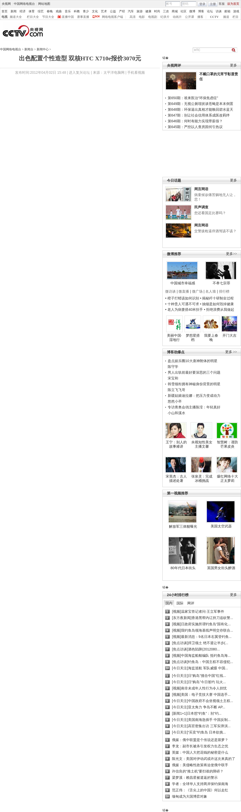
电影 (142, 17)
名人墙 (210, 291)
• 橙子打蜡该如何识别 (182, 298)
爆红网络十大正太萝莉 (227, 478)
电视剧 (152, 17)
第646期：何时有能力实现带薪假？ (195, 121)
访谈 (219, 11)
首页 (5, 11)
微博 (192, 11)
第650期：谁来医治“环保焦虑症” (193, 98)
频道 (226, 17)
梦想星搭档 (193, 337)
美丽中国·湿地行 (174, 337)
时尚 (157, 11)
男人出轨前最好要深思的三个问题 (194, 372)
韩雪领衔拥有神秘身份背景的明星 (194, 384)
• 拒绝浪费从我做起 (219, 309)
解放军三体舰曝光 (183, 526)
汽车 (131, 11)
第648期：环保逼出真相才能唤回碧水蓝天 (200, 109)
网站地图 (44, 4)
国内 (168, 603)
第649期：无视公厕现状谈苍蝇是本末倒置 (200, 104)
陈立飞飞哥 (176, 390)
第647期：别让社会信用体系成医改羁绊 (199, 115)
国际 (180, 603)
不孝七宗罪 (221, 283)
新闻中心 (43, 49)
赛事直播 (83, 17)
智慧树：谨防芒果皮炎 (227, 444)
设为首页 (233, 4)
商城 (175, 11)
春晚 (50, 11)
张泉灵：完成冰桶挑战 (201, 478)
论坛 (210, 11)
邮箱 (227, 11)
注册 (213, 4)
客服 (222, 4)
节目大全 (48, 17)
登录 (202, 4)
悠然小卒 (175, 401)
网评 (190, 603)
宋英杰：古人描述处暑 (176, 478)
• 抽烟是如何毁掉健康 (217, 304)
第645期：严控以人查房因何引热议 (195, 127)
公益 (113, 11)
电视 (5, 17)
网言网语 (201, 189)
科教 (77, 11)
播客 (200, 17)
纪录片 (164, 17)
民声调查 (201, 207)
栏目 (235, 17)
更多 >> (231, 352)
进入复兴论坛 (79, 72)
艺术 (104, 11)
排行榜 (224, 291)
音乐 (68, 11)
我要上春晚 (211, 337)
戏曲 (59, 11)
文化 (95, 11)
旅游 (140, 11)
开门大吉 (229, 335)
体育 (32, 11)
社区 (183, 11)
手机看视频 (136, 72)
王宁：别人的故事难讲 (176, 444)
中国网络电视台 (24, 4)
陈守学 (173, 367)
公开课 (189, 17)
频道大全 (16, 17)
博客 (201, 11)
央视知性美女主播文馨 (201, 444)
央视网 (6, 4)
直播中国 (68, 17)
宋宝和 (173, 378)
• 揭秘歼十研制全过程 (217, 298)
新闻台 (28, 49)
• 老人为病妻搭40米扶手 (184, 309)
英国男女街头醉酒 (221, 568)
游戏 (236, 11)
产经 (122, 11)
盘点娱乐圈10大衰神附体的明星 (192, 361)
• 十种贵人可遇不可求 (182, 304)
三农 (166, 11)
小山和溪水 (176, 413)
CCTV (214, 17)
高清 (133, 17)
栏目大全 (33, 17)
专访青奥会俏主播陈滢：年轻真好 (194, 407)
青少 (86, 11)
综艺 (41, 11)
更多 (233, 65)
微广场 (197, 291)
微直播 (183, 291)
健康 (148, 11)
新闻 (14, 11)
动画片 (177, 17)
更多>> (231, 254)
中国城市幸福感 (182, 283)
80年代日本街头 (183, 568)
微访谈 (170, 291)
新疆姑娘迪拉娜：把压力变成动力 (194, 396)
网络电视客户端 (112, 17)
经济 (23, 11)
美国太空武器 (221, 526)
